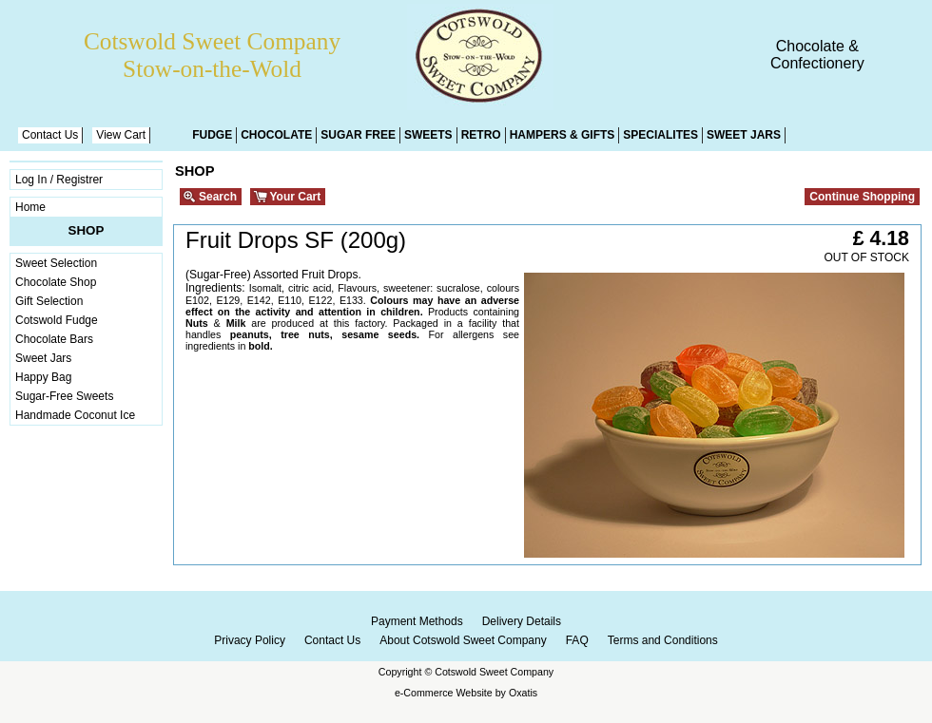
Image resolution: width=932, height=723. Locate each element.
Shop (86, 230)
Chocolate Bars (54, 339)
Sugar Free (358, 135)
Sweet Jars (744, 135)
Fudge (212, 135)
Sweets (428, 135)
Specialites (660, 135)
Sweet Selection (56, 263)
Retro (481, 135)
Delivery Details (521, 621)
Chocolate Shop (55, 282)
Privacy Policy (249, 640)
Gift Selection (49, 301)
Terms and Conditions (663, 640)
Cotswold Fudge (56, 320)
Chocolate (276, 135)
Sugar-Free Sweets (64, 396)
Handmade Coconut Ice (75, 415)
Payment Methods (417, 621)
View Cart (121, 135)
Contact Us (50, 135)
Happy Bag (43, 377)
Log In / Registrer (59, 179)
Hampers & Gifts (562, 135)
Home (30, 207)
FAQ (577, 640)
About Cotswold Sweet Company (462, 640)
